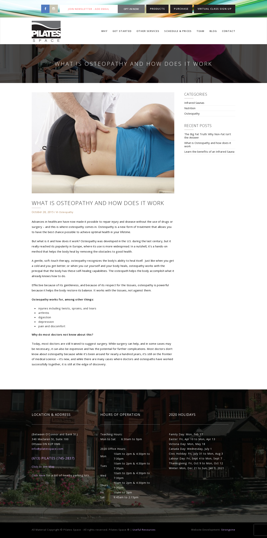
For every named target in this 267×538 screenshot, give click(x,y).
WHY (104, 31)
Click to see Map (43, 466)
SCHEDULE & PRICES (178, 31)
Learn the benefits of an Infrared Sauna (209, 151)
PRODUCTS (157, 8)
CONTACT (228, 31)
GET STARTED (122, 31)
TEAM (200, 31)
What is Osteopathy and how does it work (207, 144)
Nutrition (189, 108)
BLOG (213, 31)
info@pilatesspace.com (47, 449)
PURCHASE (181, 8)
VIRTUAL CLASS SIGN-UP (215, 8)
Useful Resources (144, 529)
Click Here (38, 475)
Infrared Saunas (194, 103)
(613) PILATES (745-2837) (53, 458)
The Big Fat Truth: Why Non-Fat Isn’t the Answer (207, 135)
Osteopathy (66, 212)
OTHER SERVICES (147, 31)
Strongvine (228, 529)
